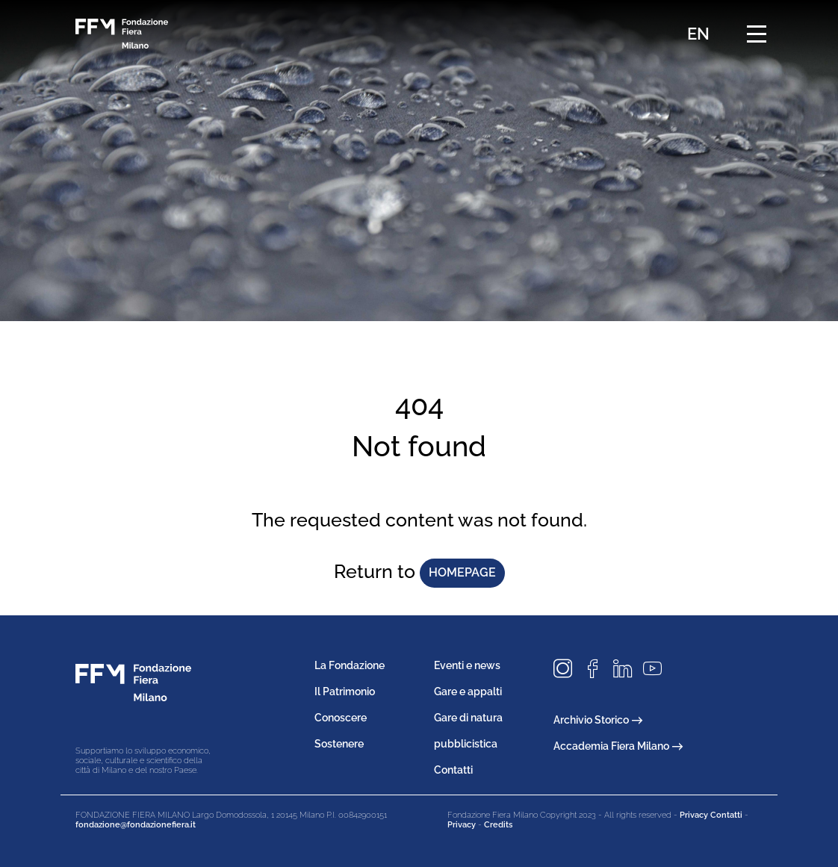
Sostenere (339, 744)
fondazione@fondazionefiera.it (135, 825)
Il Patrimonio (344, 691)
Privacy (461, 825)
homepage (462, 572)
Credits (498, 825)
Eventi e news (467, 665)
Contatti (453, 770)
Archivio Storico (597, 720)
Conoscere (340, 718)
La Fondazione (349, 665)
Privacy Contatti (711, 815)
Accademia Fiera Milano (618, 746)
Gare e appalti (468, 691)
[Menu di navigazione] (757, 33)
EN (698, 33)
